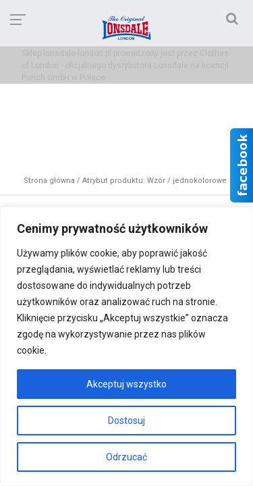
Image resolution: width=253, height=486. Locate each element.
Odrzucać (126, 457)
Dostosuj (126, 420)
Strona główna (49, 180)
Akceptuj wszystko (126, 384)
